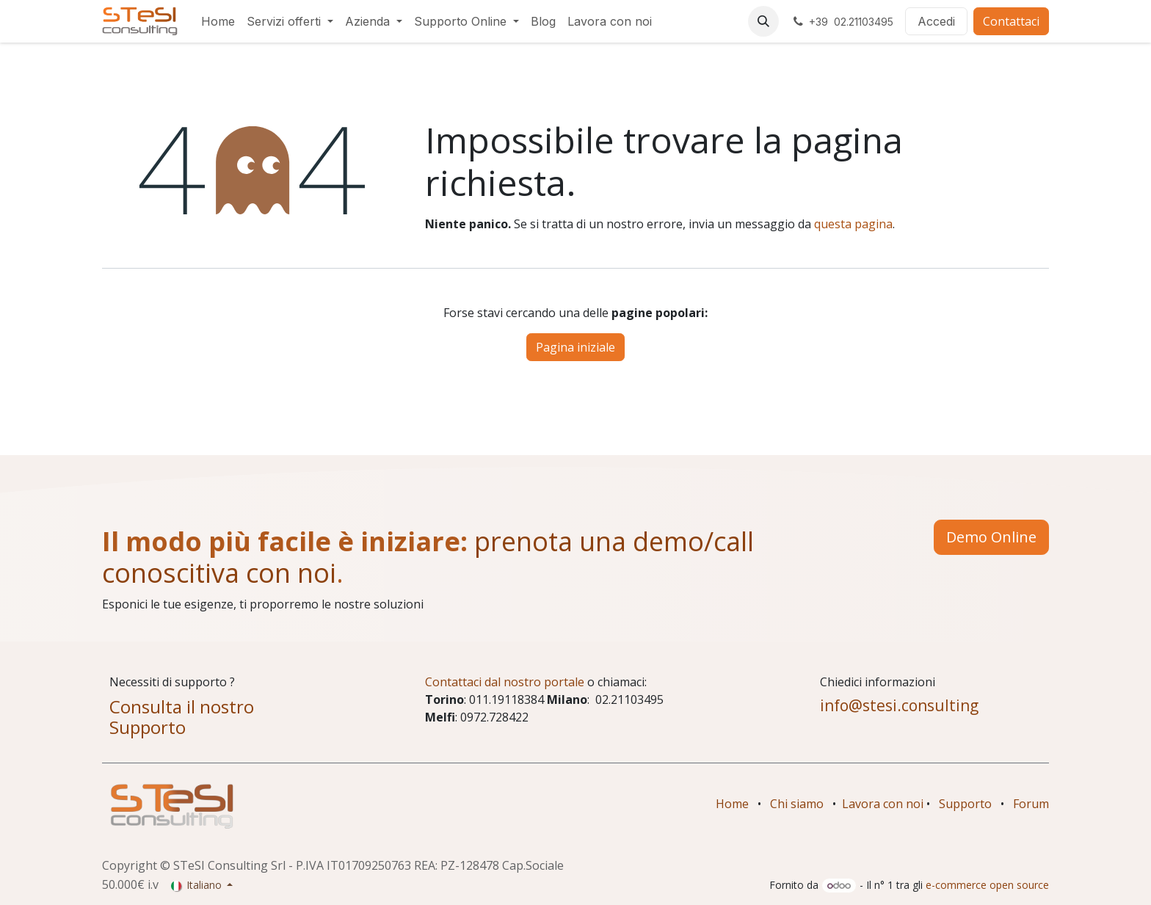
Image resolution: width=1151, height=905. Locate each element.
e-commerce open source (987, 885)
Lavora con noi (882, 804)
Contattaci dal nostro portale (504, 682)
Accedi (936, 21)
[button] (763, 21)
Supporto (965, 804)
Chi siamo (797, 804)
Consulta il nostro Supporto (181, 717)
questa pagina (853, 224)
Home (732, 804)
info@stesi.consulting (899, 705)
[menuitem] (218, 21)
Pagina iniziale (575, 347)
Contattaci (1011, 21)
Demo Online (991, 537)
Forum (1031, 804)
